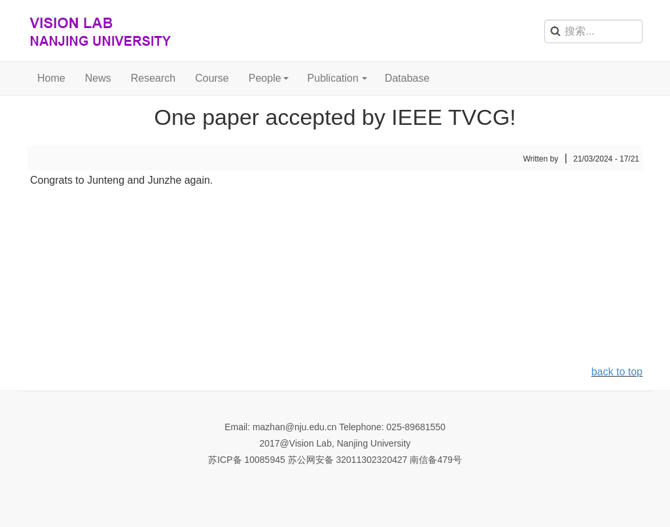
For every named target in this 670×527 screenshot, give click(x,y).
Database (407, 78)
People (265, 78)
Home (51, 78)
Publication (333, 78)
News (98, 78)
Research (153, 78)
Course (212, 78)
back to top (617, 371)
